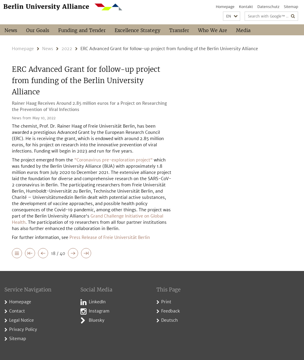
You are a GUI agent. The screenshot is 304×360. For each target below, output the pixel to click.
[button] (231, 16)
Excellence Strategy (137, 30)
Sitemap (291, 6)
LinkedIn (97, 302)
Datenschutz (268, 6)
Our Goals (37, 30)
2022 (66, 48)
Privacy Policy (23, 329)
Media (243, 30)
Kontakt (246, 6)
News (10, 30)
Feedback (170, 311)
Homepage (225, 6)
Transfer (179, 30)
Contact (17, 311)
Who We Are (212, 30)
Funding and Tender (82, 30)
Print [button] (166, 302)
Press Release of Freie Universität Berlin (109, 237)
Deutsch (169, 320)
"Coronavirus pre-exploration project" (113, 160)
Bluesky (96, 320)
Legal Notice (21, 320)
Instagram (99, 311)
